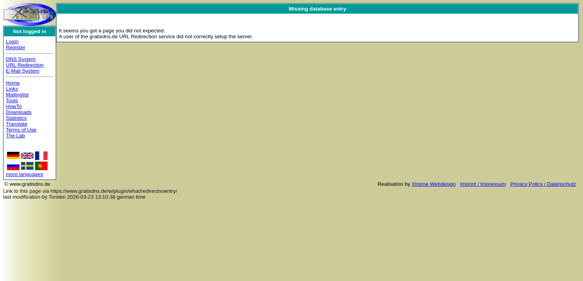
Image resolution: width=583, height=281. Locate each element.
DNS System (20, 59)
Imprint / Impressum (483, 184)
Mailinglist (17, 95)
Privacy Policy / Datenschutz (543, 184)
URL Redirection (25, 65)
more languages (24, 174)
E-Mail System (22, 71)
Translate (16, 124)
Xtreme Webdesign (434, 184)
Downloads (19, 112)
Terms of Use (21, 130)
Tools (12, 100)
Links (12, 89)
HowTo (14, 106)
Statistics (16, 118)
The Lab (15, 136)
